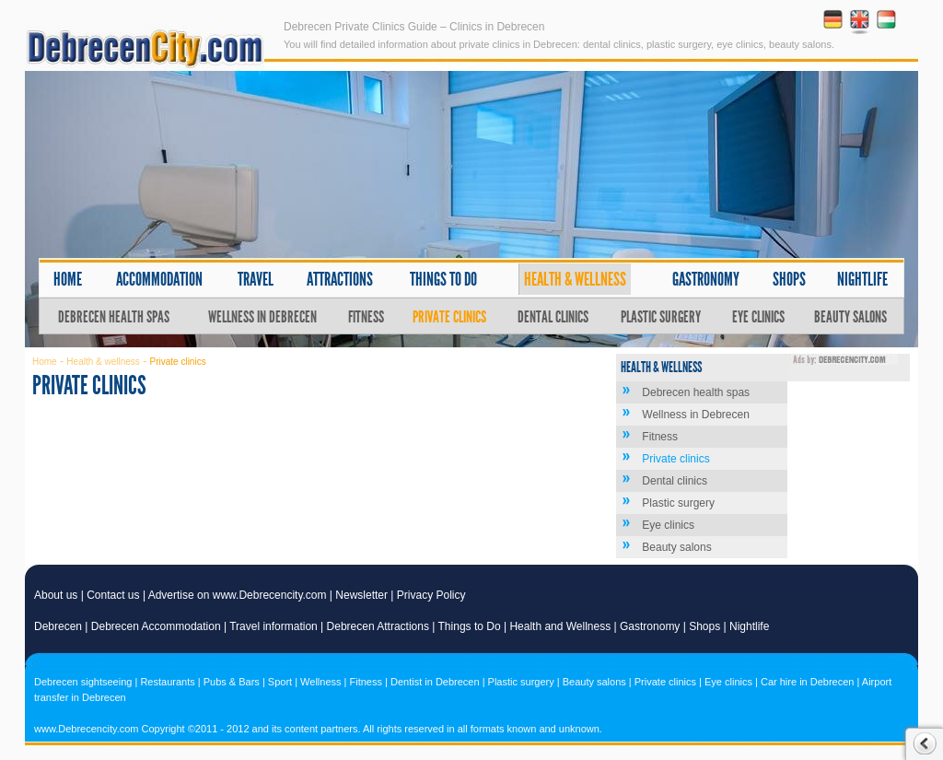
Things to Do (469, 626)
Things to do (443, 279)
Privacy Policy (431, 595)
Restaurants (167, 681)
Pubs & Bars (232, 681)
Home (67, 279)
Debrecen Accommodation (156, 626)
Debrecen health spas (113, 317)
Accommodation (159, 279)
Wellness (320, 681)
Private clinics (449, 317)
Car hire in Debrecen (808, 681)
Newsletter (361, 595)
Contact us (113, 595)
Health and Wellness (560, 626)
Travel (256, 279)
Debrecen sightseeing (83, 681)
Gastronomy (705, 279)
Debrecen (58, 626)
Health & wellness (575, 279)
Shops (789, 279)
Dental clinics (553, 317)
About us (55, 595)
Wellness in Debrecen (262, 317)
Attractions (340, 279)
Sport (280, 681)
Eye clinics (758, 317)
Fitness (366, 317)
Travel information (273, 626)
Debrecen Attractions (378, 626)
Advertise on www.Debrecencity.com (237, 595)
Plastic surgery (661, 317)
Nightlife (862, 279)
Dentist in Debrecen (435, 681)
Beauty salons (850, 317)
